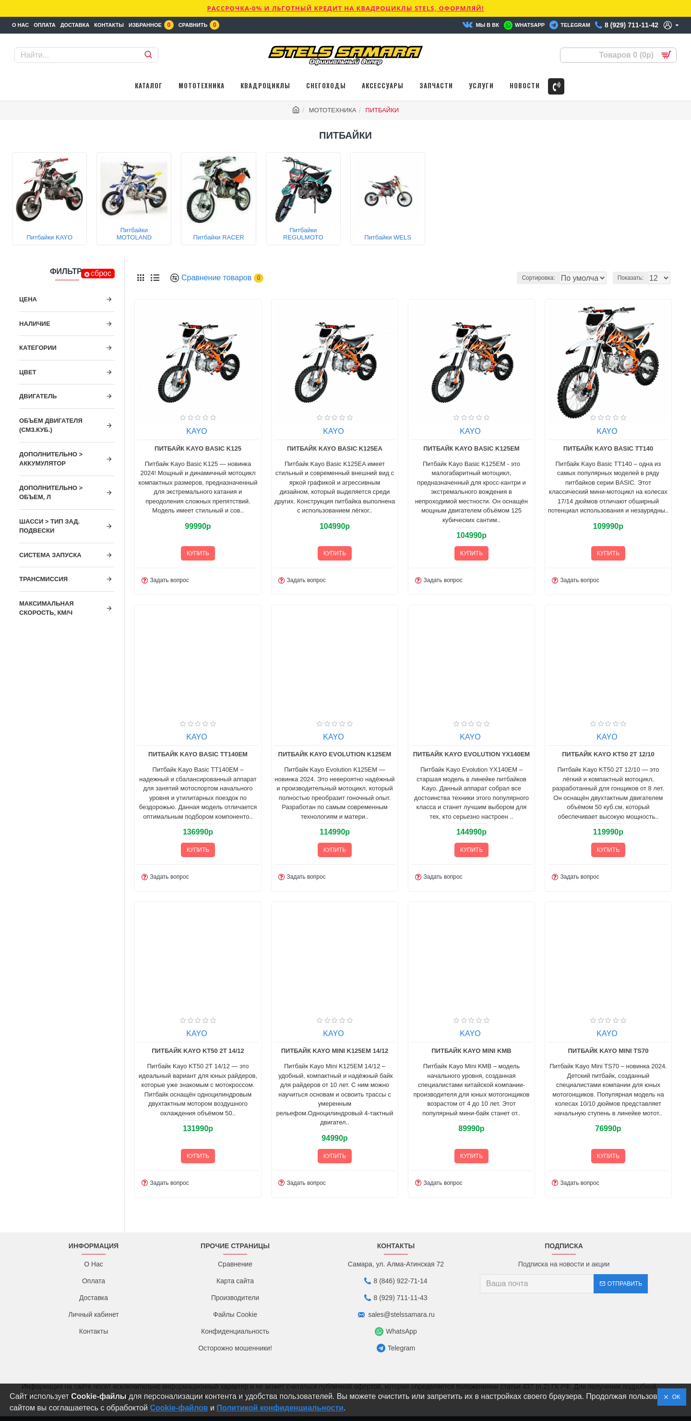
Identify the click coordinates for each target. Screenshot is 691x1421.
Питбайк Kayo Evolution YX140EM (471, 754)
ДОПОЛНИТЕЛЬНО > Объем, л (51, 492)
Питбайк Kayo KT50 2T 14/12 (198, 1050)
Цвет (27, 372)
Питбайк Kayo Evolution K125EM (335, 754)
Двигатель (38, 396)
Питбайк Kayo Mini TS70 (608, 1050)
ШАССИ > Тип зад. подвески (49, 526)
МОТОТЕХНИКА (333, 110)
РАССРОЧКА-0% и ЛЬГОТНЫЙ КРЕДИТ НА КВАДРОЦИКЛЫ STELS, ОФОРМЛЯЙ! (345, 8)
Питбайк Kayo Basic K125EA (334, 448)
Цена (28, 299)
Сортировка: (499, 278)
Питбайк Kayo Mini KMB (471, 1050)
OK (674, 1397)
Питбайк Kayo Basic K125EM (471, 448)
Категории (38, 347)
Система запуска (50, 555)
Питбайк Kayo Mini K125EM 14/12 (335, 1050)
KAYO (196, 431)
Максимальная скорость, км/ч (46, 608)
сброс (101, 273)
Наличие (34, 323)
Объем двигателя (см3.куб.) (51, 425)
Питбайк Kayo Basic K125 (198, 448)
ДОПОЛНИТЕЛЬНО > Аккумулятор (51, 459)
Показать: (633, 278)
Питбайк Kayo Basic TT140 (608, 448)
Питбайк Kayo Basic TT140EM (198, 754)
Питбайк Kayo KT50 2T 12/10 (608, 754)
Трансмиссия (43, 579)
